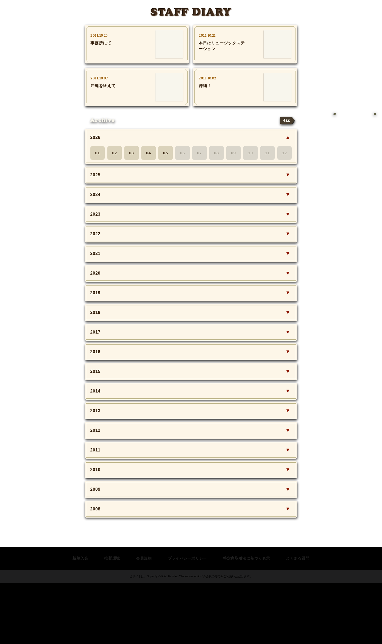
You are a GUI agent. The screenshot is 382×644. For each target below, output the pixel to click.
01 (97, 153)
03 (131, 153)
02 (114, 153)
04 (148, 153)
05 (165, 153)
